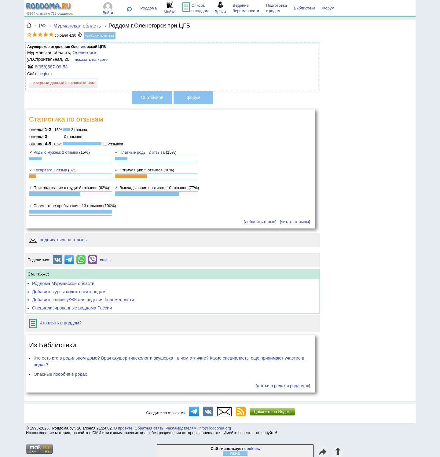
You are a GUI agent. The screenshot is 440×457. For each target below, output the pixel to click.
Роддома (148, 8)
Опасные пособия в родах (60, 374)
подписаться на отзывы (58, 239)
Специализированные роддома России (72, 307)
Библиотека (304, 8)
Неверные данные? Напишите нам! (63, 83)
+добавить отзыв (99, 36)
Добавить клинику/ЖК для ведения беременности (83, 299)
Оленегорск (84, 52)
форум (193, 97)
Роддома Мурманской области (63, 283)
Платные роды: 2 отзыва (142, 152)
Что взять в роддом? (55, 322)
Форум (328, 8)
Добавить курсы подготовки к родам (68, 291)
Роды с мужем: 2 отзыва (56, 152)
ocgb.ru (45, 73)
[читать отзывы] (295, 221)
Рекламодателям (181, 428)
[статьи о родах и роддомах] (283, 385)
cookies (251, 448)
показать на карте (91, 59)
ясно (235, 453)
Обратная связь (148, 428)
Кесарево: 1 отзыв (50, 170)
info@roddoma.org (215, 428)
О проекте (123, 428)
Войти (108, 13)
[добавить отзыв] (260, 221)
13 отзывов (152, 97)
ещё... (105, 260)
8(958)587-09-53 (51, 66)
